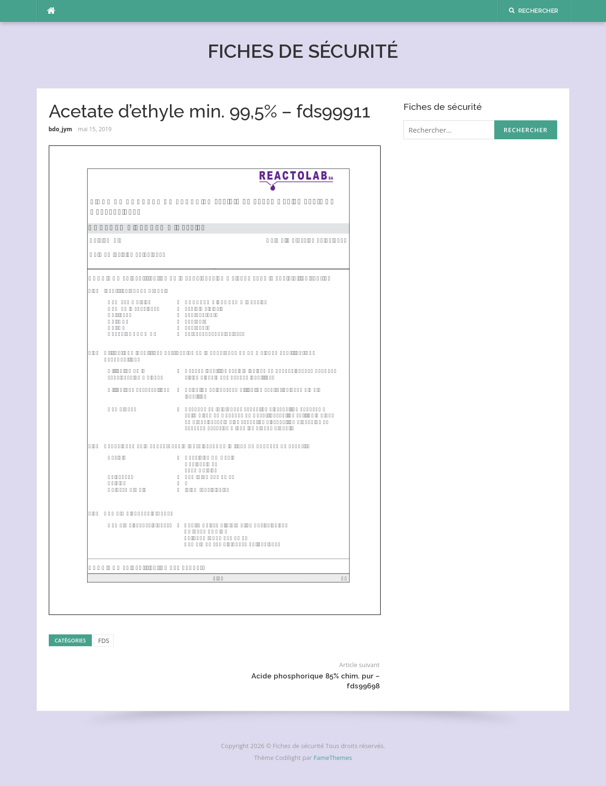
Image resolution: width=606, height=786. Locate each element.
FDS (103, 640)
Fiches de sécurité (303, 51)
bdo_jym (60, 129)
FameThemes (332, 757)
